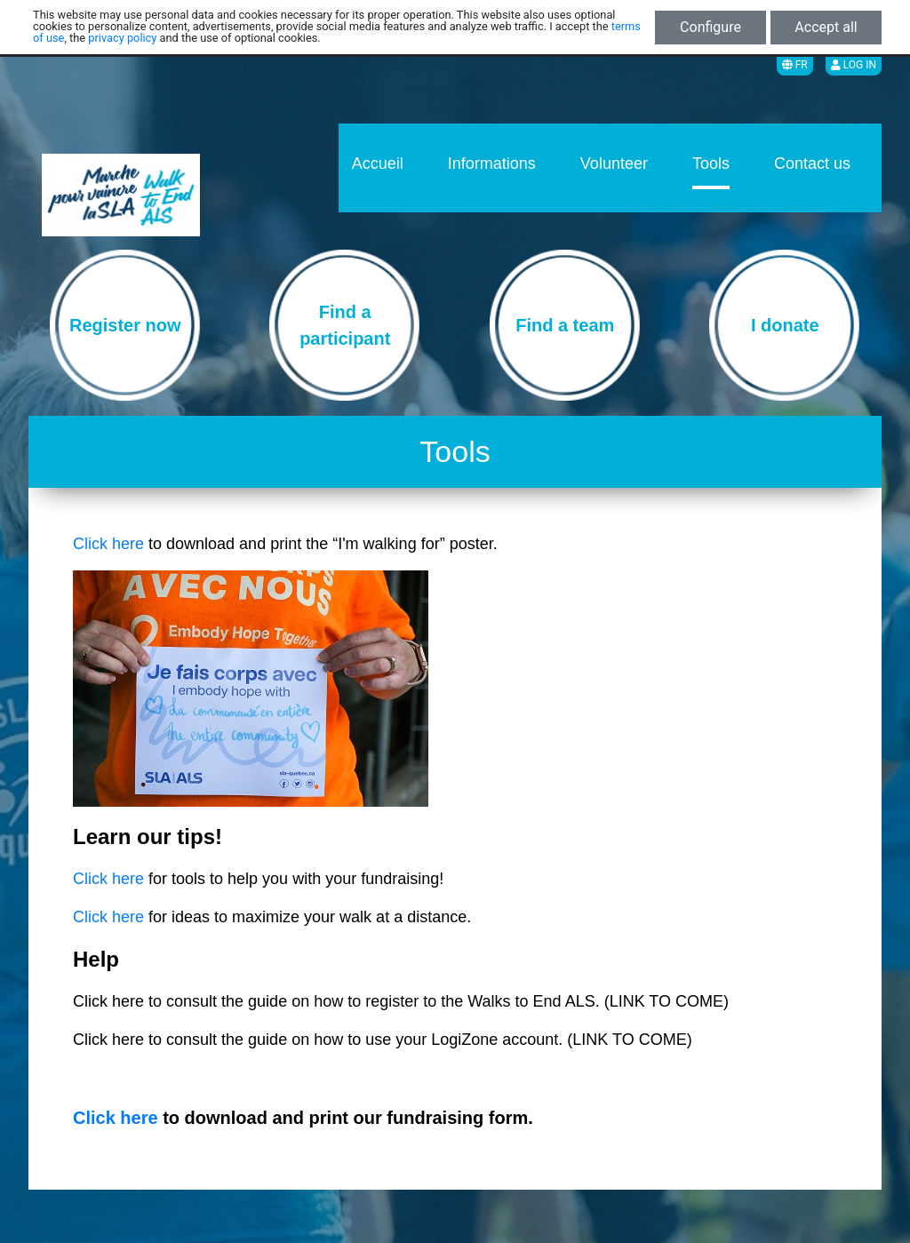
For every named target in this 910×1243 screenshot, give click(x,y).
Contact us (812, 163)
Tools (711, 163)
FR (795, 65)
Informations (492, 163)
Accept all (825, 27)
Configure (710, 27)
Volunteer (614, 163)
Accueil (377, 163)
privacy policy (122, 37)
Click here (108, 544)
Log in (853, 65)
